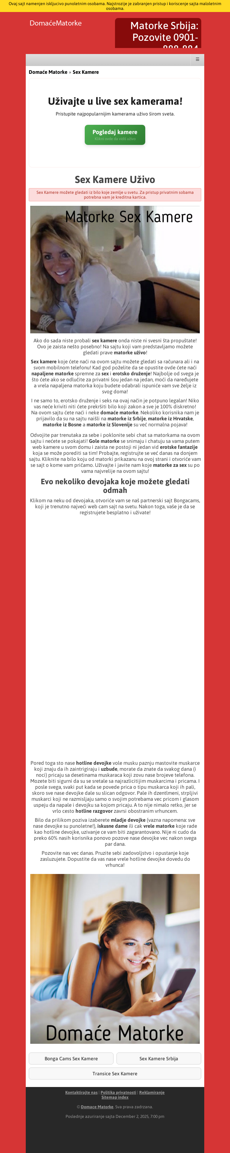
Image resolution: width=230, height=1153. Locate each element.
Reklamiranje (152, 1092)
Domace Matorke (97, 1106)
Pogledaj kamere (115, 134)
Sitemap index (115, 1097)
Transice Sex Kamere (115, 1073)
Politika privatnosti (118, 1092)
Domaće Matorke (48, 72)
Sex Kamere (86, 72)
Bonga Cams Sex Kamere (71, 1058)
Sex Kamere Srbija (159, 1058)
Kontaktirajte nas (81, 1092)
